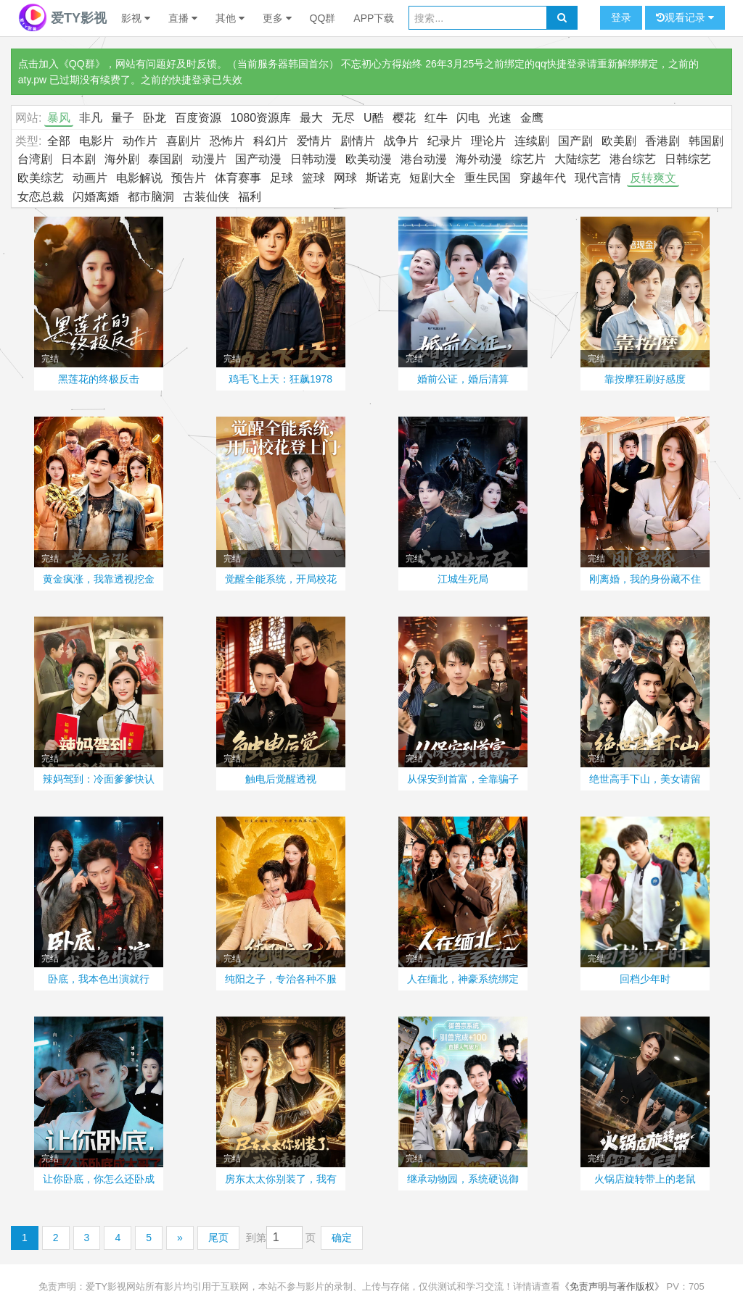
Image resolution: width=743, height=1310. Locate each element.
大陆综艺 (577, 159)
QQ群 (323, 18)
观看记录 (685, 18)
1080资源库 (260, 118)
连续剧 (531, 141)
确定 (342, 1237)
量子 (122, 118)
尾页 (218, 1237)
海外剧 (121, 159)
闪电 (468, 118)
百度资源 (198, 118)
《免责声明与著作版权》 (612, 1286)
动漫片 (209, 159)
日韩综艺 (688, 159)
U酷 (374, 118)
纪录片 (444, 141)
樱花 (404, 118)
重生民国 (487, 178)
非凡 (90, 118)
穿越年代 (543, 178)
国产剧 (575, 141)
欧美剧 (619, 141)
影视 (135, 18)
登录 (621, 17)
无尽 (343, 118)
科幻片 (270, 141)
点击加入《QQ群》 (61, 64)
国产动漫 (258, 159)
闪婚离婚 (96, 197)
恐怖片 (227, 141)
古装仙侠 (206, 197)
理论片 (488, 141)
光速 (500, 118)
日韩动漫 (313, 159)
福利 (249, 197)
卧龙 (154, 118)
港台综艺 (632, 159)
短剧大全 (432, 178)
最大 (311, 118)
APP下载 (373, 18)
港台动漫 (424, 159)
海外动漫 (479, 159)
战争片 (401, 141)
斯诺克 (383, 178)
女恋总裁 (40, 197)
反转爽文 (653, 178)
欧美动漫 (368, 159)
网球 (345, 178)
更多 (277, 18)
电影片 (96, 141)
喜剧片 (183, 141)
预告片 (188, 178)
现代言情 (598, 178)
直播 (182, 18)
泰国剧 (165, 159)
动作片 (140, 141)
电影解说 (139, 178)
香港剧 (662, 141)
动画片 (90, 178)
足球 (281, 178)
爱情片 (314, 141)
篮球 (313, 178)
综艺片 (528, 159)
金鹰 (531, 118)
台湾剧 (34, 159)
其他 (230, 18)
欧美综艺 (40, 178)
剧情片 (357, 141)
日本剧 (78, 159)
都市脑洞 (151, 197)
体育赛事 (238, 178)
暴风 (58, 118)
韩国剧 (706, 141)
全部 (58, 141)
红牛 (436, 118)
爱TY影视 (62, 18)
